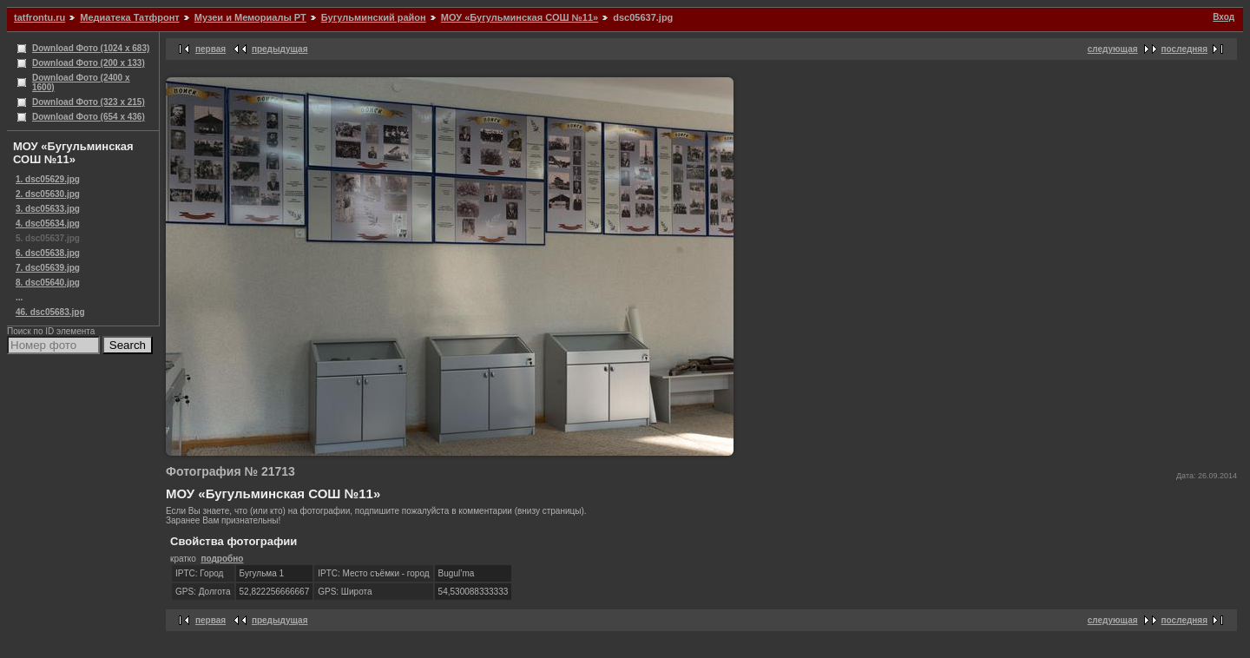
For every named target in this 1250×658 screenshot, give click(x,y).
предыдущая (280, 49)
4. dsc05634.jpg (48, 223)
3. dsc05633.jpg (48, 209)
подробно (222, 558)
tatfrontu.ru (39, 17)
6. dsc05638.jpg (48, 253)
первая (210, 49)
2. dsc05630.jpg (48, 194)
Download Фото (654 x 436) (88, 117)
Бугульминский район (373, 17)
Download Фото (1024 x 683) (90, 48)
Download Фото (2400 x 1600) (81, 82)
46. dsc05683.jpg (50, 312)
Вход (1223, 17)
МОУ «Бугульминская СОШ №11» (519, 17)
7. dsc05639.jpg (48, 268)
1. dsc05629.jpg (48, 179)
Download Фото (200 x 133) (88, 63)
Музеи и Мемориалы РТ (250, 17)
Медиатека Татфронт (129, 17)
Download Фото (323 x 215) (88, 102)
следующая (1113, 49)
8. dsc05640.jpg (48, 282)
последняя (1184, 49)
